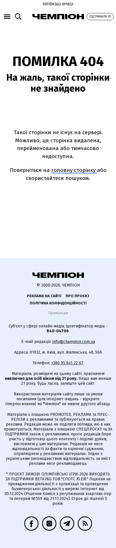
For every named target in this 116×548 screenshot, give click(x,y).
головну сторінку (74, 170)
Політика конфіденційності (58, 303)
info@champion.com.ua (73, 341)
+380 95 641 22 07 (67, 363)
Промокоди (58, 313)
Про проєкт (78, 296)
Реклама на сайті (44, 296)
